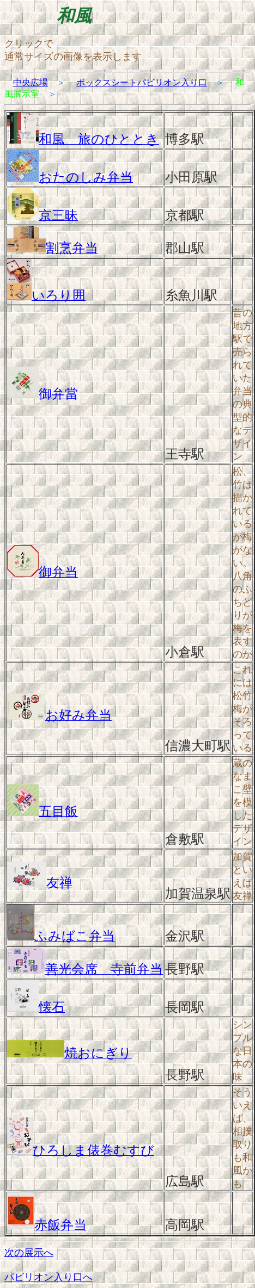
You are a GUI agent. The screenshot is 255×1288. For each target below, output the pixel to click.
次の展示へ (28, 1252)
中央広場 (30, 82)
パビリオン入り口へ (48, 1277)
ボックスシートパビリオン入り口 (141, 82)
